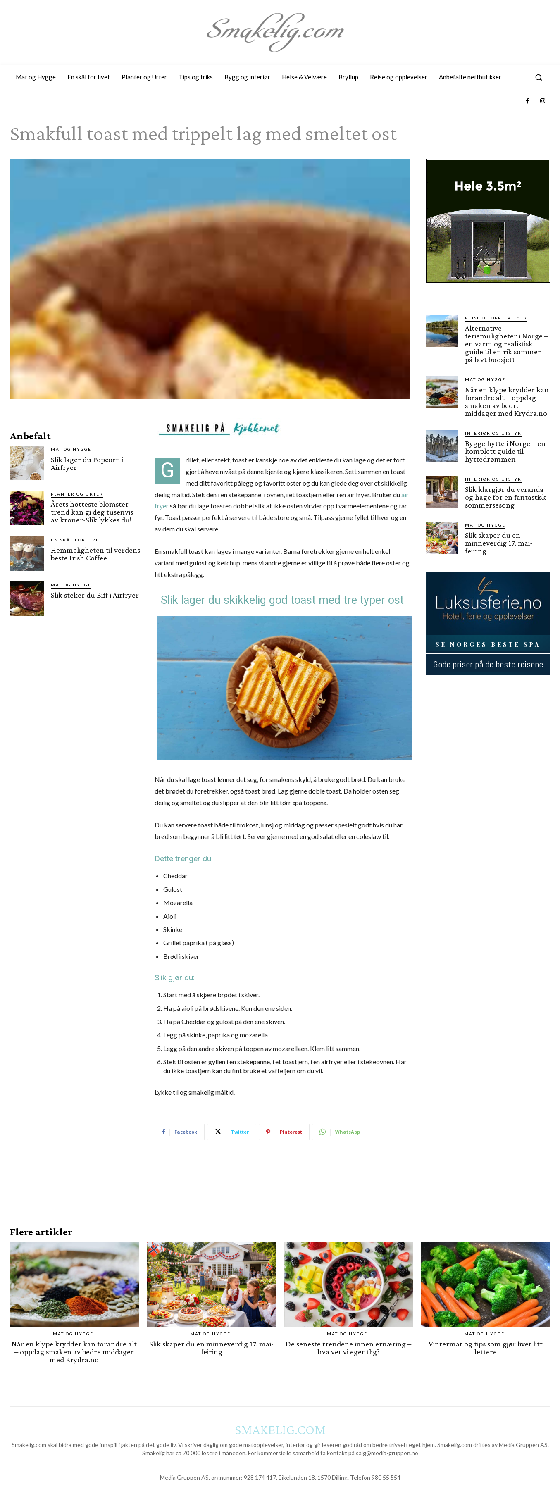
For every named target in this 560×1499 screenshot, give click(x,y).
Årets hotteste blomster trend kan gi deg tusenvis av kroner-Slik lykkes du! (92, 512)
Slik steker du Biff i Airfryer (95, 595)
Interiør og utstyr (493, 433)
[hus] (488, 289)
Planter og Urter (77, 493)
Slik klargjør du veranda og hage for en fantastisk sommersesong (505, 497)
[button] (538, 77)
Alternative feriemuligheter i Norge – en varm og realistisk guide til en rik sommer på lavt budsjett (506, 344)
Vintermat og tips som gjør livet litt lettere (486, 1347)
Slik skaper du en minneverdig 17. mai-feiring (498, 543)
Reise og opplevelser (496, 317)
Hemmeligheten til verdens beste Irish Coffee (95, 554)
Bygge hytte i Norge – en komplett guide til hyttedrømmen (505, 451)
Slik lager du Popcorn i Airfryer (87, 463)
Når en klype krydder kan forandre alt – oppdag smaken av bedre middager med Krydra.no (507, 401)
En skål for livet (76, 539)
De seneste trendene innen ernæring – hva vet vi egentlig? (348, 1347)
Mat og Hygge (71, 449)
